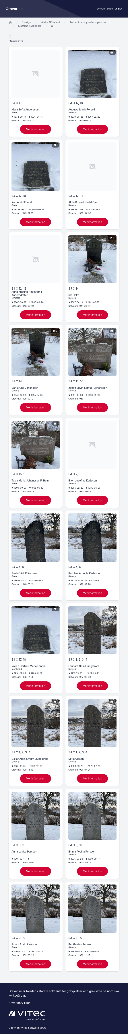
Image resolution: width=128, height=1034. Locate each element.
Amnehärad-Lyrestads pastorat (88, 22)
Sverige (26, 22)
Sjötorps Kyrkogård (30, 25)
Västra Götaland (50, 22)
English (118, 8)
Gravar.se (14, 9)
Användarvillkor (19, 1003)
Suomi (110, 8)
